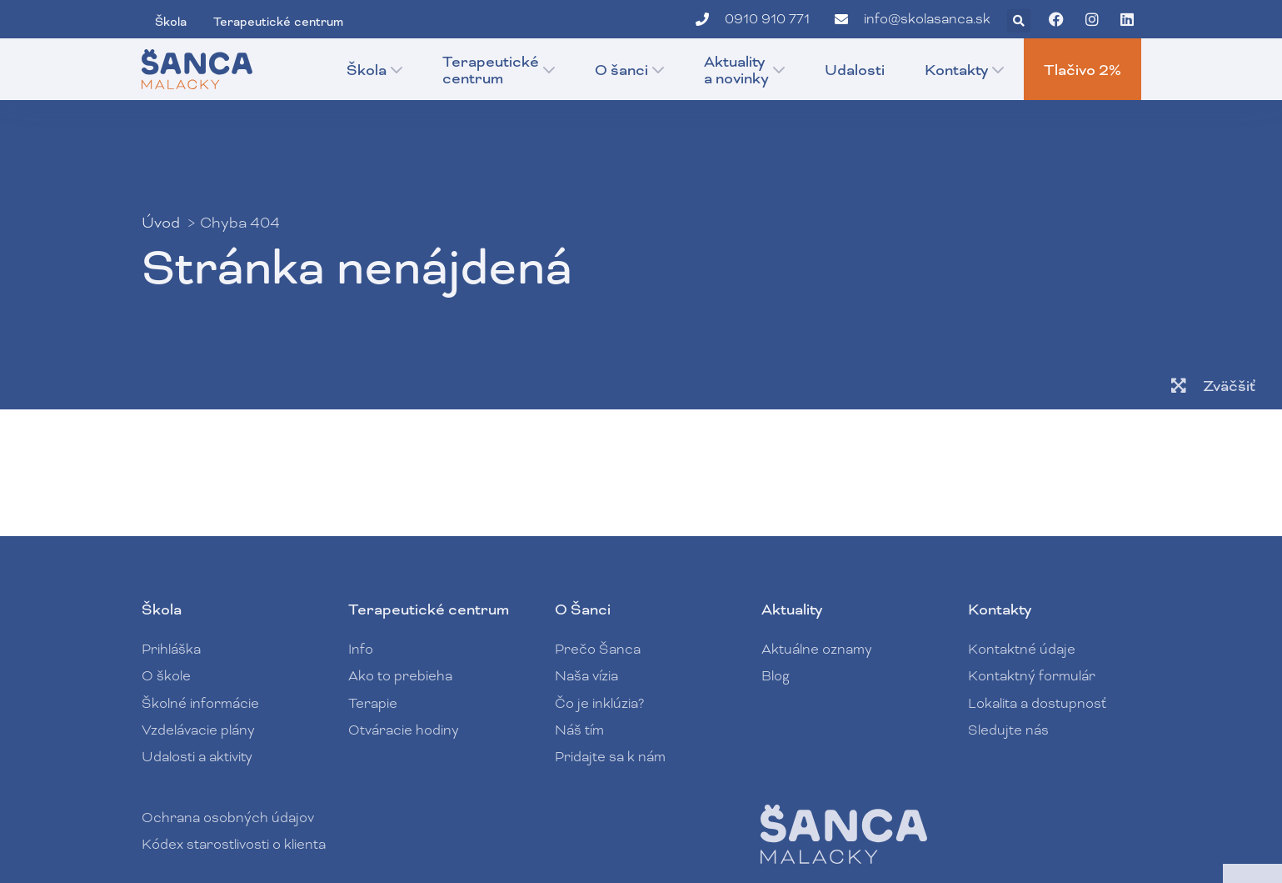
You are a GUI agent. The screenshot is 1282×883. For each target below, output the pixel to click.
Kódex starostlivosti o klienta (234, 844)
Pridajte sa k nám (610, 756)
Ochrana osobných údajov (228, 817)
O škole (166, 676)
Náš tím (579, 730)
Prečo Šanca (598, 649)
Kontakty (999, 610)
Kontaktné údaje (1021, 649)
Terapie (377, 703)
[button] (1018, 21)
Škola (162, 610)
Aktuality (791, 610)
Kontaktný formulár (1031, 676)
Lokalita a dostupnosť (1037, 703)
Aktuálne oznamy (816, 649)
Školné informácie (200, 703)
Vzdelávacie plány (198, 730)
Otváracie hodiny (403, 730)
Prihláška (171, 649)
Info (360, 649)
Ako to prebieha (400, 676)
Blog (775, 676)
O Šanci (583, 610)
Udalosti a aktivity (197, 756)
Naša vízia (586, 676)
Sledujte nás (1008, 730)
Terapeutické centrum (428, 610)
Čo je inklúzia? (599, 703)
